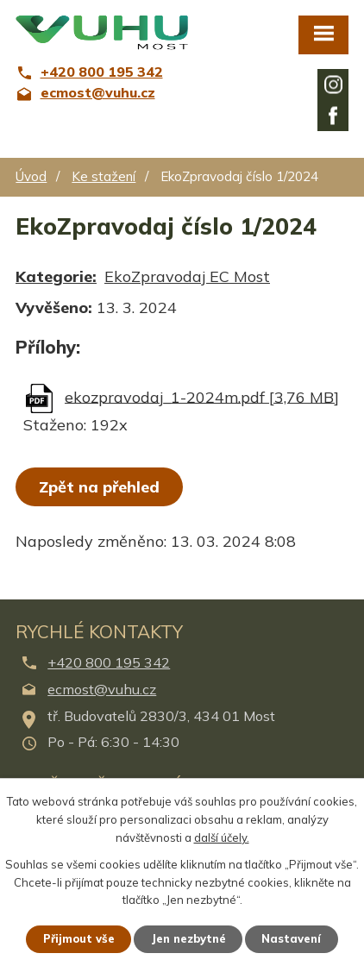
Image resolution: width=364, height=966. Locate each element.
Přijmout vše (79, 938)
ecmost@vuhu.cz (101, 689)
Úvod (31, 176)
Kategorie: (56, 276)
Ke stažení (103, 176)
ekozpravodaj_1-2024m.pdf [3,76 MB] (202, 396)
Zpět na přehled (99, 487)
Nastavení (292, 938)
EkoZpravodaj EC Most (187, 276)
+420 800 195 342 (108, 662)
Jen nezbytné (188, 938)
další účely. (221, 837)
